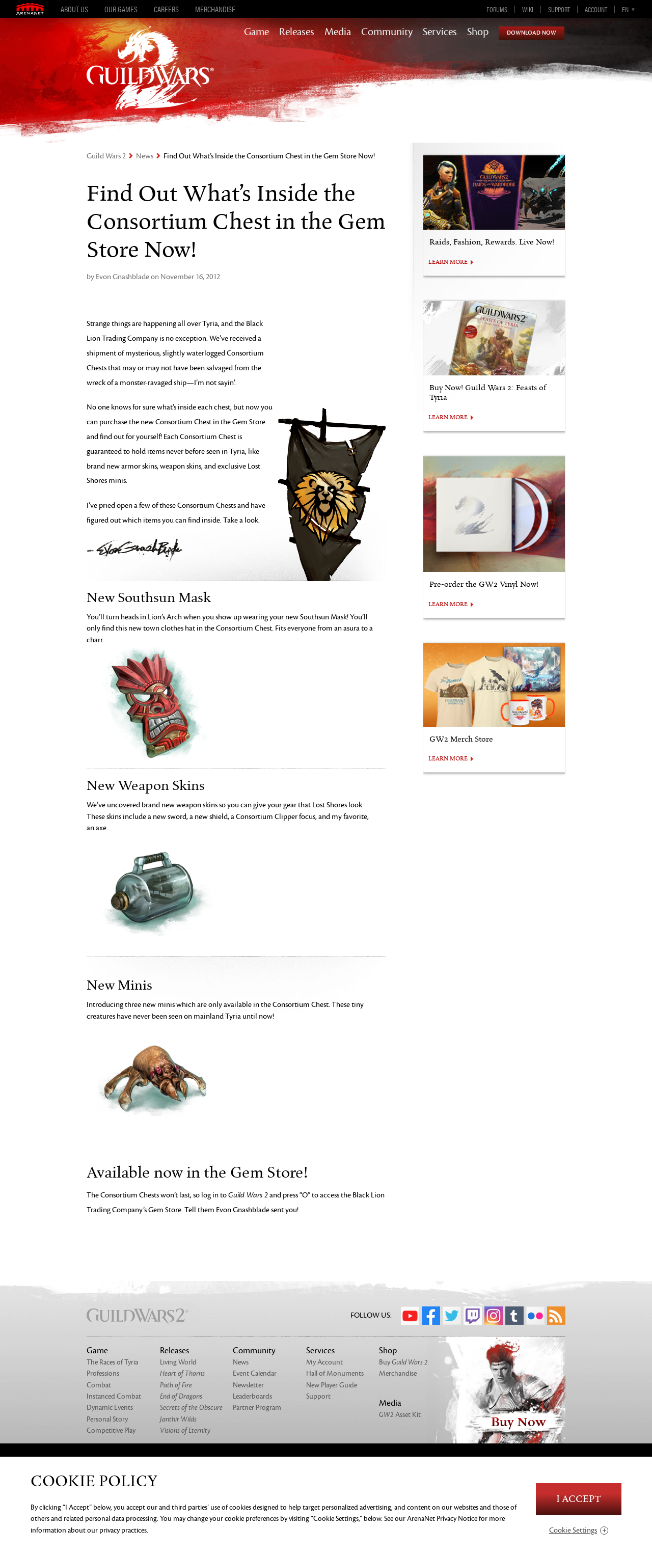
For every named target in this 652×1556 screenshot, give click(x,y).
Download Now (531, 33)
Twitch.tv (473, 1315)
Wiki (527, 9)
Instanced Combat (114, 1396)
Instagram (493, 1315)
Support (559, 9)
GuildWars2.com (150, 78)
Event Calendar (255, 1373)
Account (596, 9)
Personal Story (107, 1419)
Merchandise (215, 9)
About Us (74, 9)
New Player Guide (331, 1385)
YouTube (410, 1315)
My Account (324, 1362)
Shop (477, 32)
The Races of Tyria (112, 1362)
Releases (296, 32)
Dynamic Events (110, 1407)
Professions (103, 1373)
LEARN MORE (448, 262)
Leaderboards (252, 1396)
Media (337, 32)
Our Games (121, 9)
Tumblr (514, 1315)
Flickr (535, 1315)
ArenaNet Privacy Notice (442, 1518)
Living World (178, 1362)
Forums (496, 9)
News (144, 156)
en (625, 9)
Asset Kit (400, 1414)
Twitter (452, 1315)
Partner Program (257, 1407)
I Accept (578, 1499)
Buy (403, 1362)
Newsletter (248, 1385)
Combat (99, 1385)
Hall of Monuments (335, 1373)
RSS (556, 1315)
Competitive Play (111, 1430)
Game (256, 32)
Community (387, 32)
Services (440, 32)
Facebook (431, 1315)
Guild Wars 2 (106, 156)
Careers (166, 9)
